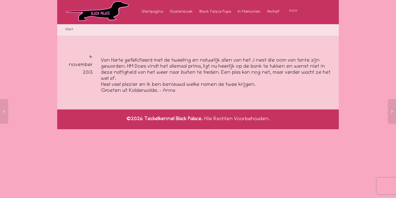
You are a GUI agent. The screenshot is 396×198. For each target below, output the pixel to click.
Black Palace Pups (215, 12)
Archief (274, 12)
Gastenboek (181, 12)
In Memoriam (249, 12)
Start (69, 29)
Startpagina (152, 12)
